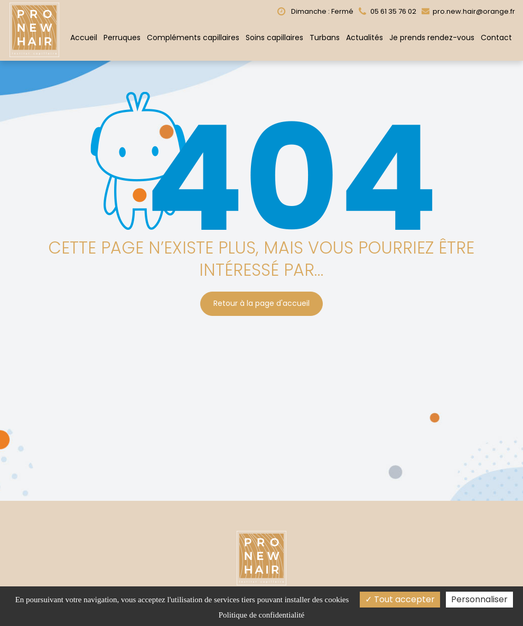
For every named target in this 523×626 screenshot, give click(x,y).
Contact (496, 37)
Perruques (122, 37)
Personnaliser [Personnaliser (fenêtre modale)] (479, 599)
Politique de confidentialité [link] (261, 615)
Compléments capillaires (193, 37)
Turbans (325, 37)
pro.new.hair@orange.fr (468, 11)
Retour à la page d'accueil (261, 301)
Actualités (364, 37)
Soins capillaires (274, 37)
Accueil (83, 37)
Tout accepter (400, 599)
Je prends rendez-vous (431, 37)
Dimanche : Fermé (315, 11)
